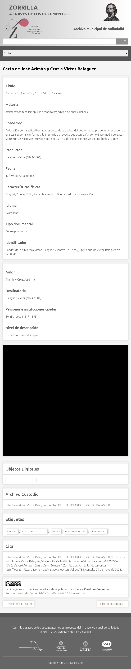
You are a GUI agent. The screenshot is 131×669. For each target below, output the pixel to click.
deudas (55, 531)
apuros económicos (34, 531)
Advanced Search (119, 41)
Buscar (125, 41)
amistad (11, 531)
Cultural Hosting (73, 662)
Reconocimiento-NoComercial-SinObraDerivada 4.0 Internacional (45, 593)
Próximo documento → (112, 603)
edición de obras (75, 531)
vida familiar (98, 531)
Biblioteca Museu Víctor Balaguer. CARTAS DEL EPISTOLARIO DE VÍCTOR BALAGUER (58, 505)
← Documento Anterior (18, 603)
